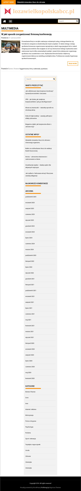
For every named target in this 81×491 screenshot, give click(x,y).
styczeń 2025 (29, 220)
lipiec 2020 (28, 361)
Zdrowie (28, 456)
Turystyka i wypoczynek (32, 444)
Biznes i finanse (13, 69)
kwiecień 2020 (29, 378)
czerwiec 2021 (30, 314)
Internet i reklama (30, 409)
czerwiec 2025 (30, 214)
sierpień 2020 (29, 355)
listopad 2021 (29, 284)
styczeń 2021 (29, 337)
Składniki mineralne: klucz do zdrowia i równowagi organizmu (40, 2)
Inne (26, 403)
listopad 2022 (29, 261)
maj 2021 (28, 320)
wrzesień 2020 (30, 349)
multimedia (36, 69)
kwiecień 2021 (29, 325)
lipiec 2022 (28, 267)
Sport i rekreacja (30, 438)
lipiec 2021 (28, 308)
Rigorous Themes (55, 487)
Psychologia (29, 427)
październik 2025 (30, 197)
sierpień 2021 (29, 302)
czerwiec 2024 (30, 243)
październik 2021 (30, 290)
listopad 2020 (29, 343)
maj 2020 (28, 372)
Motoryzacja (29, 415)
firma (31, 69)
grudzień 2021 (29, 279)
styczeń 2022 (29, 273)
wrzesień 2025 (30, 202)
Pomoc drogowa (30, 421)
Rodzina (28, 433)
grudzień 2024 (29, 226)
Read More (73, 63)
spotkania (44, 69)
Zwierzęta (28, 462)
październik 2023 (30, 255)
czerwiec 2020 (30, 367)
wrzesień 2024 (30, 232)
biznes (27, 69)
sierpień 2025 (29, 208)
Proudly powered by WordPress (30, 487)
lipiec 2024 (28, 238)
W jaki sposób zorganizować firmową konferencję (26, 34)
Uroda (27, 450)
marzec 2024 (29, 249)
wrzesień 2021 (30, 296)
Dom (27, 397)
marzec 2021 (29, 331)
